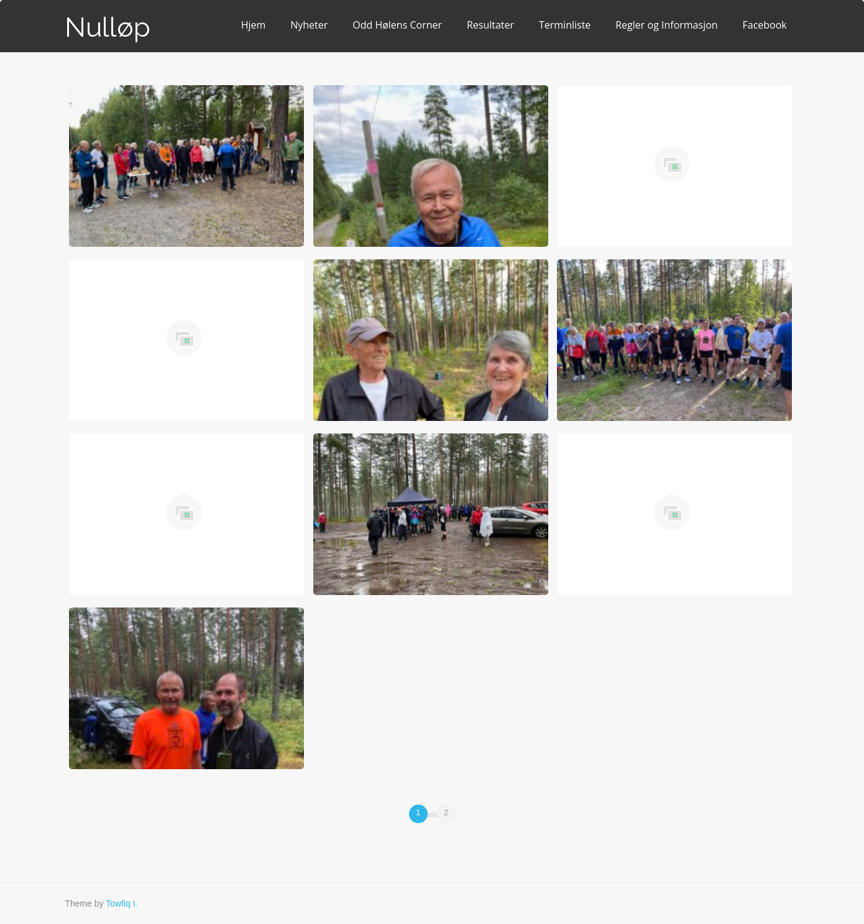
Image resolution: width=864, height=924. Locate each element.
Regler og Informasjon (666, 25)
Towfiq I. (121, 903)
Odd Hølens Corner (397, 25)
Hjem (253, 25)
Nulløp (107, 27)
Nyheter (309, 25)
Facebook (765, 25)
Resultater (490, 25)
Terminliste (565, 25)
